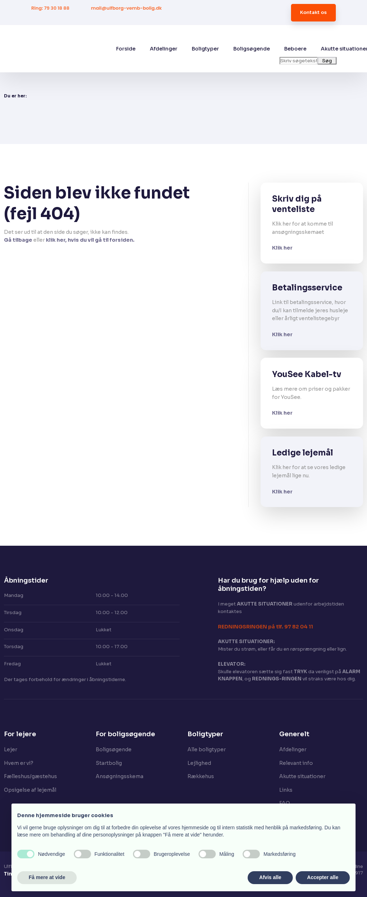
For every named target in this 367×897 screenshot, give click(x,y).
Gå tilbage (18, 240)
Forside (125, 48)
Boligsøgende (251, 48)
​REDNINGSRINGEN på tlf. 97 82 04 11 (265, 626)
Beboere (295, 48)
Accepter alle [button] (322, 877)
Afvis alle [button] (270, 877)
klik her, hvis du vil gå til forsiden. (90, 240)
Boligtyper (205, 48)
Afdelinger (163, 48)
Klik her (282, 248)
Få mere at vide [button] (47, 877)
